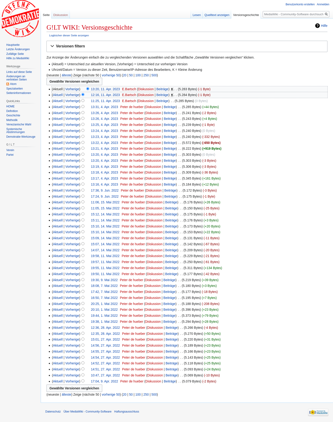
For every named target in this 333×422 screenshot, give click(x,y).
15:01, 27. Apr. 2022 (105, 339)
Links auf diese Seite (19, 72)
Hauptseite (12, 45)
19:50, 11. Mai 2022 (105, 274)
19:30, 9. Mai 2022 (104, 280)
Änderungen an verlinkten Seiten (16, 78)
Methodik (12, 120)
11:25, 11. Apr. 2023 (105, 101)
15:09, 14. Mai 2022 (105, 238)
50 (131, 75)
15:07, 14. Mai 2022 (105, 244)
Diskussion (146, 89)
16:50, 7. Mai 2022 (104, 298)
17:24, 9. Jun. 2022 (105, 196)
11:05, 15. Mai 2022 (105, 208)
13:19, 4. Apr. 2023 (104, 166)
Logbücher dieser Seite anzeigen (69, 35)
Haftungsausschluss (126, 411)
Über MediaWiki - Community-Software (87, 411)
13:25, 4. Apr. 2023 (104, 125)
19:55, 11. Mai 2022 (105, 268)
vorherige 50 (111, 75)
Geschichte (13, 115)
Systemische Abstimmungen (15, 130)
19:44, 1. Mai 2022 (104, 315)
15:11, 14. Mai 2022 (105, 220)
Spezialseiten (14, 88)
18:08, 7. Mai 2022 (104, 286)
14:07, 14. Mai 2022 (105, 250)
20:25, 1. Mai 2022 (104, 304)
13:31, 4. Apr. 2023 (104, 107)
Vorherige (72, 89)
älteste (66, 75)
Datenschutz (53, 411)
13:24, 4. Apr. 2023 (104, 131)
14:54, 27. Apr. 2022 (105, 357)
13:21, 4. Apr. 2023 (104, 148)
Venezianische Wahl (18, 124)
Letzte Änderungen (18, 49)
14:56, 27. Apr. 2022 (105, 345)
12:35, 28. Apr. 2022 (105, 333)
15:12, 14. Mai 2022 (105, 214)
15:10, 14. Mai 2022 (105, 226)
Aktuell (58, 95)
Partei (9, 154)
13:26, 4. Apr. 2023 (104, 113)
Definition (12, 111)
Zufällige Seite (15, 54)
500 (154, 75)
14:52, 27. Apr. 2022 (105, 363)
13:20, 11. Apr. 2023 (105, 89)
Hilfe (324, 26)
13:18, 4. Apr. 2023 (104, 172)
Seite (46, 15)
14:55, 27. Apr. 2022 (105, 351)
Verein (10, 150)
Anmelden (323, 4)
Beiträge (162, 89)
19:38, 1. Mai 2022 (104, 321)
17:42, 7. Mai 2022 (104, 292)
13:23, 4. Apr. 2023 (104, 137)
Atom (13, 84)
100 (138, 75)
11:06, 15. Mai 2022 (105, 202)
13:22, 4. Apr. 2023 (104, 143)
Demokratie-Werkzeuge (20, 136)
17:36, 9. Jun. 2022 (105, 190)
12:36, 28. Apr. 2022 (105, 327)
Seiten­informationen (18, 93)
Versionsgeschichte (246, 15)
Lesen (197, 15)
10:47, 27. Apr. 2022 (105, 375)
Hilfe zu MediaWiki (17, 58)
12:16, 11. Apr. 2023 (105, 95)
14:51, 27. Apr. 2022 (105, 369)
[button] (187, 46)
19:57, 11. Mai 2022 (105, 262)
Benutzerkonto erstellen (300, 4)
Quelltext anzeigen (216, 15)
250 (146, 75)
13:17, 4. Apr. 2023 (104, 178)
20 (124, 75)
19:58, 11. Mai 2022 (105, 256)
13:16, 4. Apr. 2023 (104, 184)
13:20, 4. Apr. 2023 (104, 154)
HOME (10, 106)
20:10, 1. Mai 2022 (104, 309)
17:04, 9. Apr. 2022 (104, 381)
